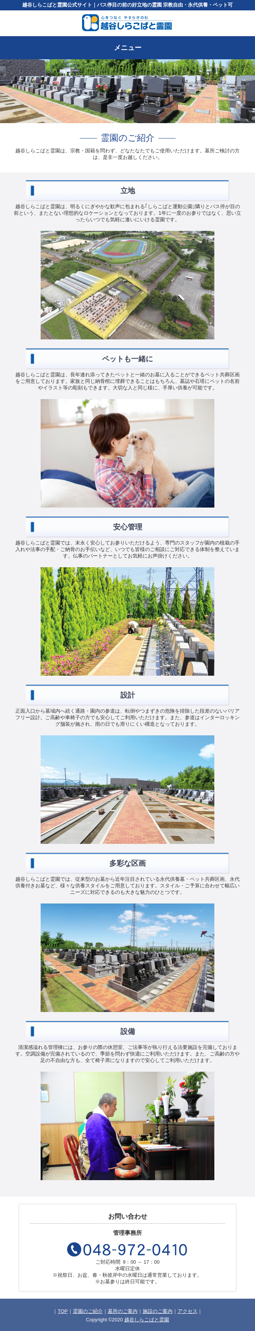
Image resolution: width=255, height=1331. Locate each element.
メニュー (127, 48)
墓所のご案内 (123, 1311)
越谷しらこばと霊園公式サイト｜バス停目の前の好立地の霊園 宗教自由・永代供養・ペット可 (127, 5)
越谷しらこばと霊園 (146, 1320)
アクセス (187, 1311)
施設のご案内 (158, 1311)
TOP (62, 1311)
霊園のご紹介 (88, 1311)
